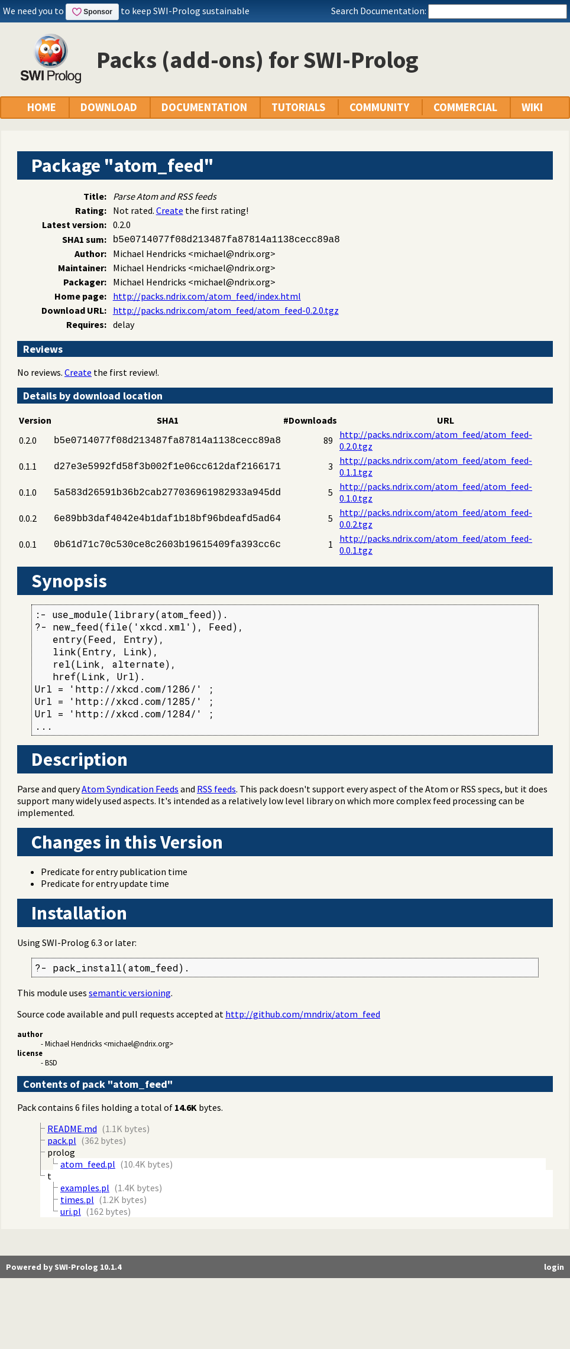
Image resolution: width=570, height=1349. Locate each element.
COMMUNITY (379, 107)
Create (169, 210)
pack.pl (61, 1140)
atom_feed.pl (87, 1164)
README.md (72, 1129)
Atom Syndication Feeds (130, 789)
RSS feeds (216, 789)
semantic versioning (130, 993)
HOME (41, 107)
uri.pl (70, 1211)
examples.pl (84, 1188)
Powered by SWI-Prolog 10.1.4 (63, 1267)
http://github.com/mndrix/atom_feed (302, 1014)
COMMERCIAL (465, 107)
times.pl (77, 1199)
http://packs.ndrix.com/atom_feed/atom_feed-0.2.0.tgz (226, 310)
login (554, 1267)
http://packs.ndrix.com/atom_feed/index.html (207, 296)
